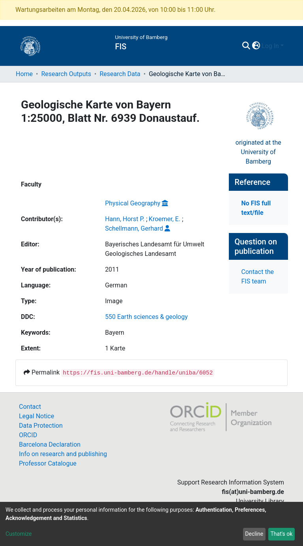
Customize (19, 534)
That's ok (281, 534)
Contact (30, 406)
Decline (254, 534)
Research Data (119, 74)
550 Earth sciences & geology (146, 317)
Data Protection (41, 425)
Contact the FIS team (257, 276)
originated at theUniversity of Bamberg (258, 152)
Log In (270, 46)
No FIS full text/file (256, 207)
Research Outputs (66, 74)
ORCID (28, 435)
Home (24, 74)
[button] (256, 46)
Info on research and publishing (63, 454)
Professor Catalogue (48, 463)
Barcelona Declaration (49, 444)
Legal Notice (36, 416)
